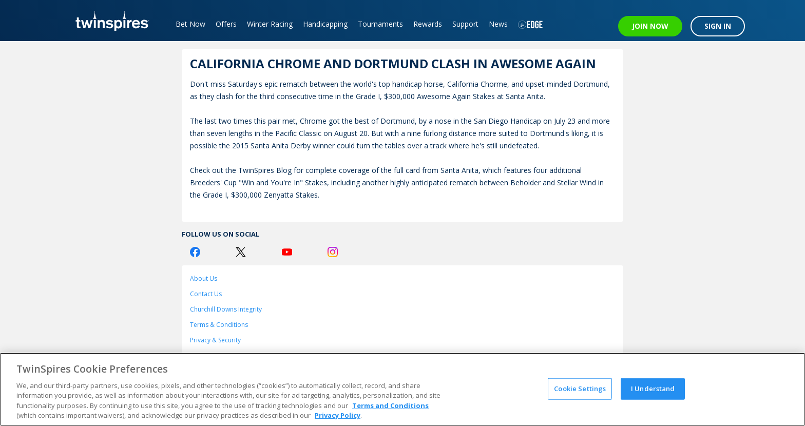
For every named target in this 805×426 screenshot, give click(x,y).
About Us (203, 278)
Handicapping (325, 24)
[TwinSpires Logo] (108, 20)
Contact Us (206, 293)
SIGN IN (717, 26)
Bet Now (190, 24)
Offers (226, 24)
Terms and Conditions (390, 405)
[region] (402, 389)
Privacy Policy (337, 415)
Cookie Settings (580, 388)
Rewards (427, 24)
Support (465, 24)
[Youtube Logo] (287, 252)
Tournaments (380, 24)
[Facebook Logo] (195, 252)
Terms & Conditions (219, 324)
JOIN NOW (650, 26)
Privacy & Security (215, 340)
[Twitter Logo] (241, 252)
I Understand (653, 388)
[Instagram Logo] (333, 252)
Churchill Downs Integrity (226, 309)
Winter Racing (270, 24)
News (498, 24)
